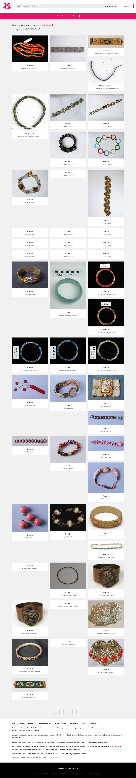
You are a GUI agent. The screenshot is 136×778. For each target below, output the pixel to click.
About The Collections (26, 723)
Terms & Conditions (44, 723)
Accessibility (74, 723)
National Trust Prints (76, 773)
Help (83, 723)
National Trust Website (41, 773)
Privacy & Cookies (60, 723)
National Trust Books (93, 773)
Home (13, 723)
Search (126, 6)
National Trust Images (59, 773)
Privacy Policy (114, 746)
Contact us (93, 723)
